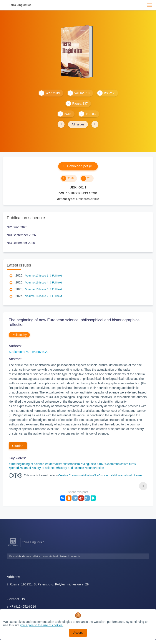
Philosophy (19, 335)
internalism (72, 464)
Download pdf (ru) (78, 166)
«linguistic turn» (93, 464)
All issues (77, 124)
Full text (56, 275)
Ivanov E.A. (40, 351)
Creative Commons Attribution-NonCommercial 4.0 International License (100, 475)
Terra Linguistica (20, 5)
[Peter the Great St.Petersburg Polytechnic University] (13, 546)
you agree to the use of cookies (41, 625)
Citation (17, 446)
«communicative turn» (121, 464)
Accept (78, 632)
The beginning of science (27, 464)
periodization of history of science (32, 468)
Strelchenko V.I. (19, 351)
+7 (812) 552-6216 (23, 606)
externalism (55, 464)
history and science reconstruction (81, 468)
